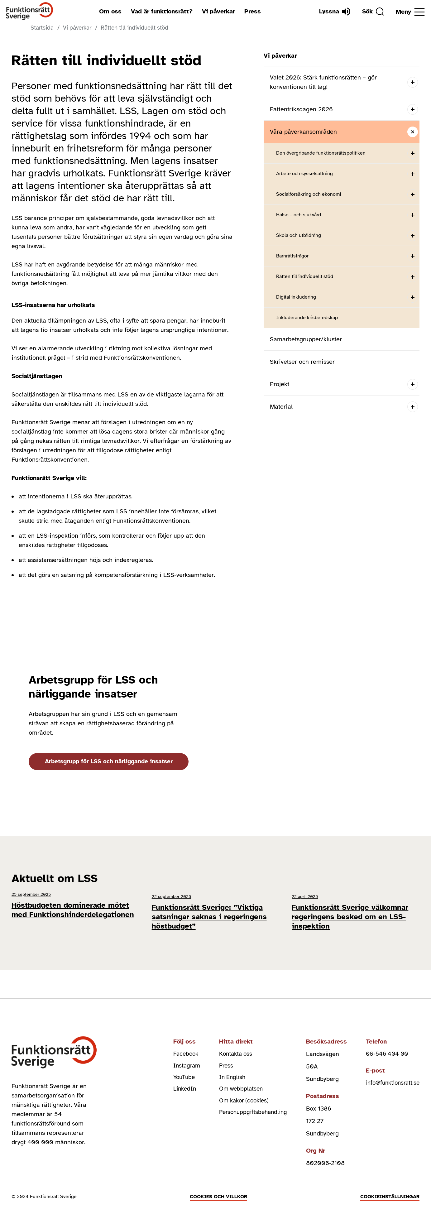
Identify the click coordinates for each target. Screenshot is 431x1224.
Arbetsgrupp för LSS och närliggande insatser (111, 761)
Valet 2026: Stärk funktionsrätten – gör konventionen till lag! (323, 82)
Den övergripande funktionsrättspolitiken (321, 153)
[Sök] (371, 11)
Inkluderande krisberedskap (307, 317)
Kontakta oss (229, 1048)
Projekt (279, 384)
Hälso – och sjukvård (298, 215)
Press (251, 11)
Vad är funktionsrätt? (160, 11)
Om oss (109, 11)
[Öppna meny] (410, 12)
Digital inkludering (296, 297)
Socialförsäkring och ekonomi (308, 194)
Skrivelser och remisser (302, 362)
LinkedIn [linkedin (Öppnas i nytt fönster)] (176, 1086)
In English (225, 1073)
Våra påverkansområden (303, 132)
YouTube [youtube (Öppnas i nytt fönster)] (175, 1073)
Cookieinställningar (389, 1191)
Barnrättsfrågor (292, 256)
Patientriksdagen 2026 (301, 109)
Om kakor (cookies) (238, 1098)
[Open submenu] (412, 82)
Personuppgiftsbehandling (247, 1111)
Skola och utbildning (298, 235)
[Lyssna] (331, 11)
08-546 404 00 (384, 1048)
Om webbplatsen (234, 1086)
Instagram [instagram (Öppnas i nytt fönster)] (178, 1061)
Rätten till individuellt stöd (304, 276)
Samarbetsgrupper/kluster (306, 339)
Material (281, 406)
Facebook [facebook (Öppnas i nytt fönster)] (177, 1048)
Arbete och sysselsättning (304, 173)
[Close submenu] (412, 132)
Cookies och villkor (218, 1191)
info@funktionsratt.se (390, 1078)
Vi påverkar (216, 11)
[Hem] (29, 11)
